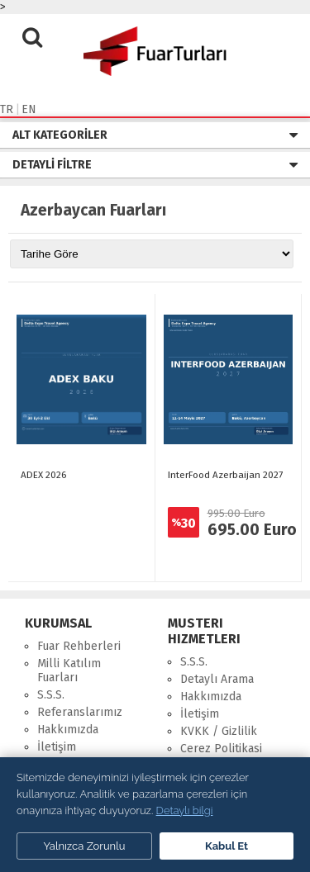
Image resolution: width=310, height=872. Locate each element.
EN (28, 109)
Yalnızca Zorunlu (85, 846)
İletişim (56, 747)
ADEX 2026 (43, 475)
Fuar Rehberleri (79, 646)
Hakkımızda (67, 730)
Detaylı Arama (217, 679)
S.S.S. (50, 695)
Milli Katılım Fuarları (69, 670)
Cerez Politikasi (221, 749)
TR (6, 109)
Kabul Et (226, 846)
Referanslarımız (79, 712)
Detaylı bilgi (184, 810)
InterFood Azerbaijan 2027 (225, 475)
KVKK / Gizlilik (218, 731)
